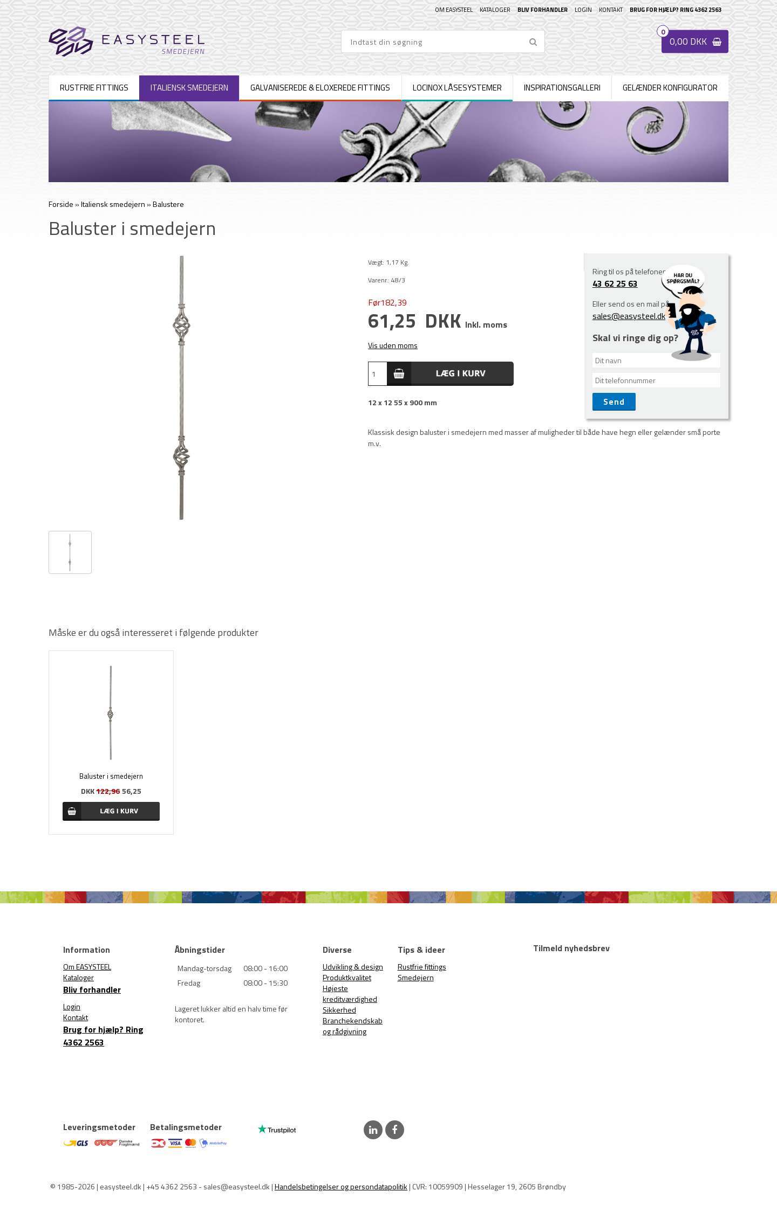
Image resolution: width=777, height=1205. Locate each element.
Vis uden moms (393, 345)
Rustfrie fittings (422, 966)
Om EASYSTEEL (454, 9)
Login (583, 9)
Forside (61, 204)
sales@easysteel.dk (628, 315)
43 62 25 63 (615, 283)
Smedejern (416, 977)
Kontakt (611, 9)
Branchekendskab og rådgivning (353, 1026)
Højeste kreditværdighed (350, 993)
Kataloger (495, 9)
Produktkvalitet (347, 977)
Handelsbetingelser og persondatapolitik (341, 1186)
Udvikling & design (353, 966)
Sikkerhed (339, 1009)
